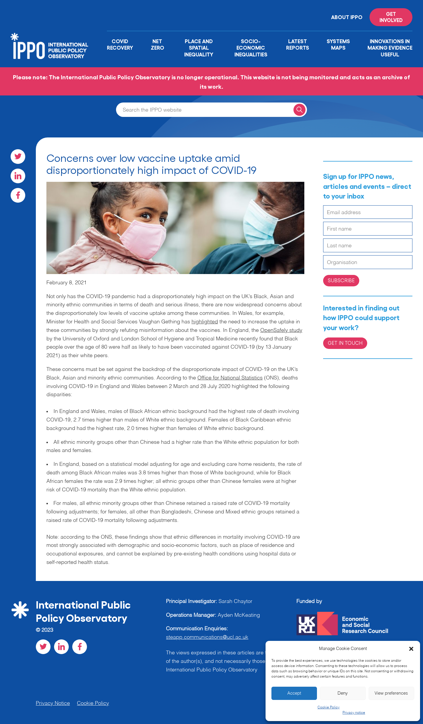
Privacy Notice (53, 703)
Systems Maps (338, 44)
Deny (343, 693)
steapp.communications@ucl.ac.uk (207, 637)
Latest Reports (297, 44)
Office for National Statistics (230, 378)
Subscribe (341, 280)
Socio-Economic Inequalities (250, 47)
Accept (294, 693)
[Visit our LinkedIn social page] (18, 176)
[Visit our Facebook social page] (18, 195)
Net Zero (157, 44)
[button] (411, 649)
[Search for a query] (299, 110)
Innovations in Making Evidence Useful (389, 47)
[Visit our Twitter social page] (18, 156)
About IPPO (346, 17)
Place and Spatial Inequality (198, 47)
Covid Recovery (120, 44)
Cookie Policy (329, 707)
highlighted (205, 322)
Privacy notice (354, 713)
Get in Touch (345, 343)
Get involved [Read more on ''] (391, 17)
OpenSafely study (281, 330)
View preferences (391, 693)
